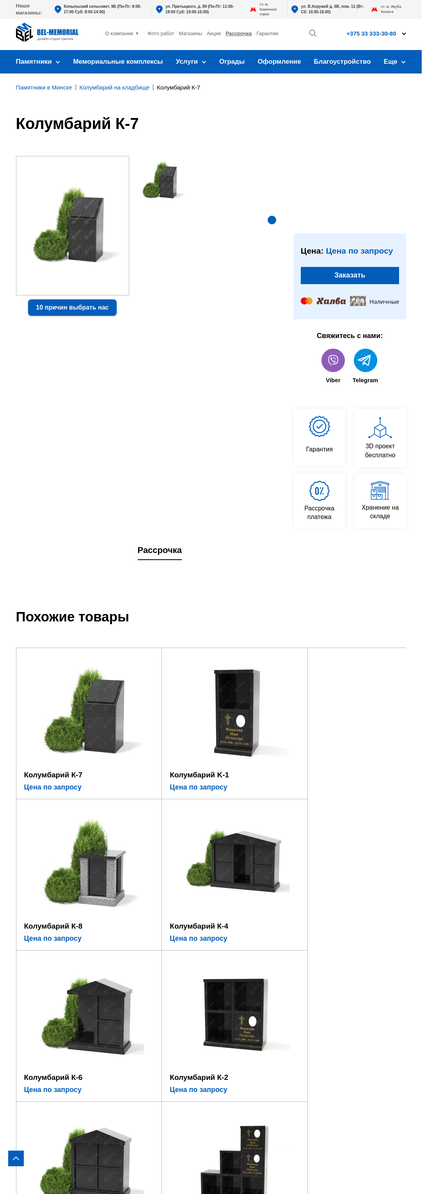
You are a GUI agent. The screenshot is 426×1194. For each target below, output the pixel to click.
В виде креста (36, 964)
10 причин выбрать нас (72, 307)
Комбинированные (43, 1010)
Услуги (191, 61)
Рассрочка (238, 33)
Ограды (232, 61)
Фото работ (160, 33)
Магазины (190, 33)
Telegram (365, 368)
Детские (27, 987)
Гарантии (267, 33)
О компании (119, 33)
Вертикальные (37, 941)
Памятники (38, 61)
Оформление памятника (141, 941)
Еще (395, 61)
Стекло (26, 998)
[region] (213, 597)
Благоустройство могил (140, 1006)
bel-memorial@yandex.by (364, 982)
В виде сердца (37, 975)
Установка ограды (132, 995)
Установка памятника (137, 983)
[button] (272, 220)
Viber (333, 368)
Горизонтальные (40, 953)
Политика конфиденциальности (360, 1177)
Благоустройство (342, 61)
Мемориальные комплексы (118, 61)
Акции (214, 33)
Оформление (279, 61)
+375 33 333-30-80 (335, 959)
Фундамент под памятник (142, 971)
